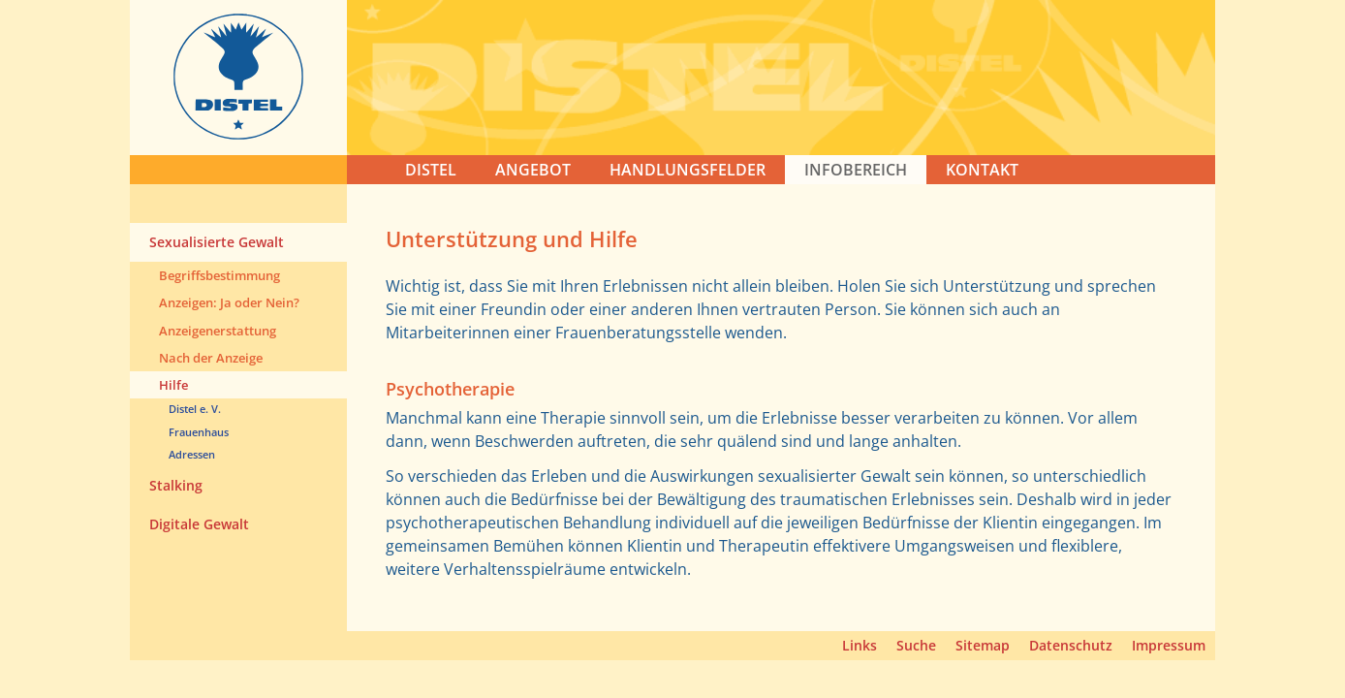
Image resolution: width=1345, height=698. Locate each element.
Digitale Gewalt (199, 524)
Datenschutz (1070, 645)
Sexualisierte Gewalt (216, 242)
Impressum (1168, 645)
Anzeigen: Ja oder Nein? (229, 302)
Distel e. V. (195, 408)
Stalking (176, 485)
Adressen (192, 454)
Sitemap (982, 645)
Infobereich (855, 169)
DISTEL (430, 169)
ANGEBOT (533, 169)
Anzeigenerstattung (217, 330)
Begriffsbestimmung (219, 275)
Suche (916, 645)
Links (859, 645)
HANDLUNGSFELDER (688, 169)
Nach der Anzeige (211, 357)
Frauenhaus (199, 432)
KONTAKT (982, 169)
